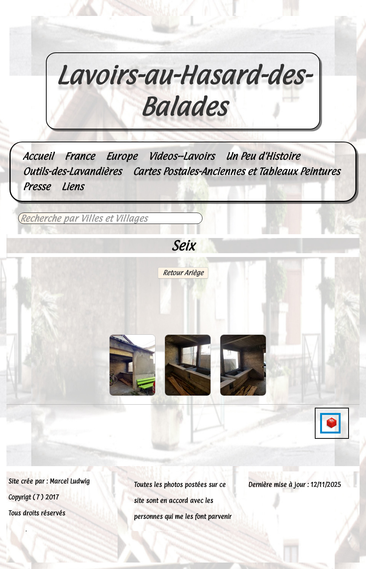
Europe (121, 156)
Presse (36, 186)
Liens (72, 186)
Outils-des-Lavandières (72, 171)
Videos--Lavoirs (181, 156)
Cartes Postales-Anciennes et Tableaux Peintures (236, 171)
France (79, 156)
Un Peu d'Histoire (263, 156)
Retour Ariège (183, 273)
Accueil (38, 156)
